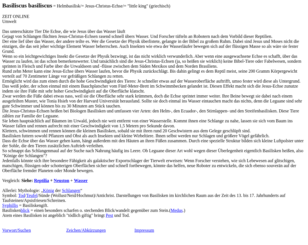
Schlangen (71, 190)
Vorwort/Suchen (16, 230)
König (48, 190)
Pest (109, 215)
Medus (177, 210)
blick (25, 210)
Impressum (144, 230)
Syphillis (10, 205)
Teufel (32, 195)
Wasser (81, 180)
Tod (21, 195)
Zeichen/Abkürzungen (86, 230)
